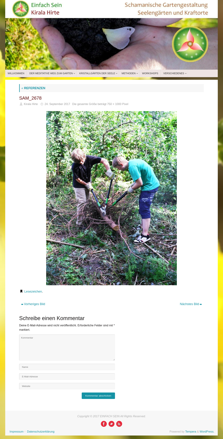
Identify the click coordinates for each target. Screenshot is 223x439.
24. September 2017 (57, 104)
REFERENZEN (33, 88)
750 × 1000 (114, 104)
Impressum (17, 431)
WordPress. (207, 431)
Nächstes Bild (191, 304)
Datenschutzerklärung (40, 431)
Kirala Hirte (31, 104)
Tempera (190, 431)
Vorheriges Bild (33, 304)
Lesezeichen (33, 291)
